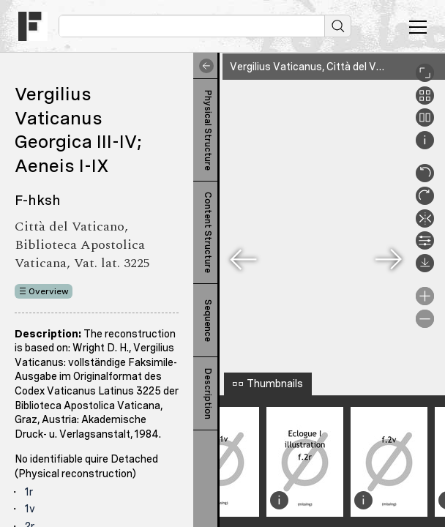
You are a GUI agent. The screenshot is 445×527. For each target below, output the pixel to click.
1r (29, 492)
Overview (49, 291)
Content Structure (208, 232)
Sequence (208, 320)
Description (208, 393)
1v (30, 509)
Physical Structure (208, 130)
